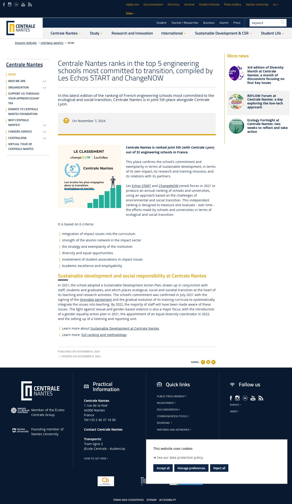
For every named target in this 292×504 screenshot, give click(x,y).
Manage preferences (191, 468)
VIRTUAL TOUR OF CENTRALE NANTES (21, 146)
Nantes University (257, 4)
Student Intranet (209, 4)
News (234, 411)
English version (26, 43)
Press (236, 23)
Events (235, 404)
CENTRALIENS (17, 138)
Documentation (153, 4)
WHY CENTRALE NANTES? (18, 122)
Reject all (219, 468)
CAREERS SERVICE (20, 131)
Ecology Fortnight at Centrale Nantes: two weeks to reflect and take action (267, 126)
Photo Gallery (232, 4)
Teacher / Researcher (184, 23)
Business (209, 23)
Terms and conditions (128, 499)
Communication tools (173, 416)
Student (161, 23)
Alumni (223, 23)
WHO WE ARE (17, 81)
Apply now (132, 4)
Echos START (141, 186)
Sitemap (151, 499)
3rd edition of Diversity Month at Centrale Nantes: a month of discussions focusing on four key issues (265, 75)
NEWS (71, 43)
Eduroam (165, 422)
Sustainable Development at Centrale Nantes (124, 328)
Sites (129, 13)
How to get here (96, 458)
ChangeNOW (168, 186)
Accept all (163, 468)
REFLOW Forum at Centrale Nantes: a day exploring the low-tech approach (265, 101)
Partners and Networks (174, 429)
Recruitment (166, 403)
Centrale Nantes (52, 43)
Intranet (189, 4)
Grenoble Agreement (96, 299)
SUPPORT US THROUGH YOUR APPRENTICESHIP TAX (23, 98)
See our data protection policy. (180, 457)
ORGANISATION (18, 87)
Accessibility (167, 499)
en (274, 4)
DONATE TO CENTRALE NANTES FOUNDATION (23, 111)
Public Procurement (172, 396)
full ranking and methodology (104, 335)
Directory (174, 4)
